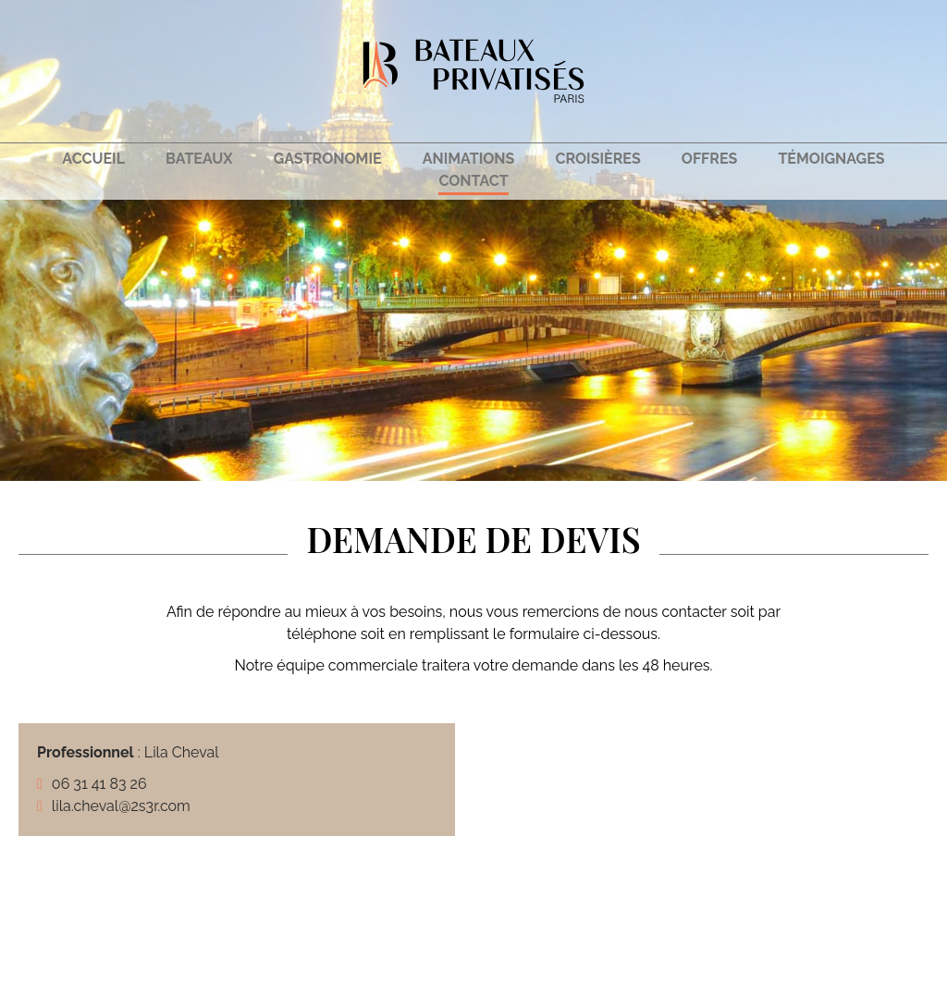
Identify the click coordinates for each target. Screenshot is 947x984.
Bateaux (199, 158)
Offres (710, 158)
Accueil (93, 158)
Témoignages (831, 158)
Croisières (597, 158)
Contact (473, 181)
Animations (469, 158)
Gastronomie (328, 158)
